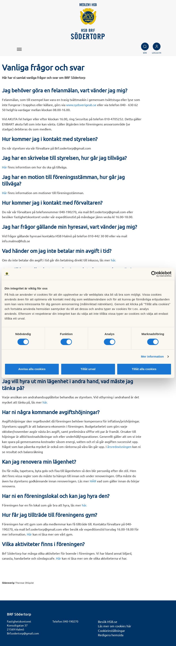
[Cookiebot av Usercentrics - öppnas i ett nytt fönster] (154, 274)
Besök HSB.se (107, 622)
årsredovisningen (119, 447)
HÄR (93, 481)
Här (5, 167)
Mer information (152, 356)
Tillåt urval (88, 369)
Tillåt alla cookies (144, 369)
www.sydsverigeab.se (81, 105)
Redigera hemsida (110, 635)
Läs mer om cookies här (114, 626)
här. (113, 260)
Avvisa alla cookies (31, 369)
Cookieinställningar (111, 630)
